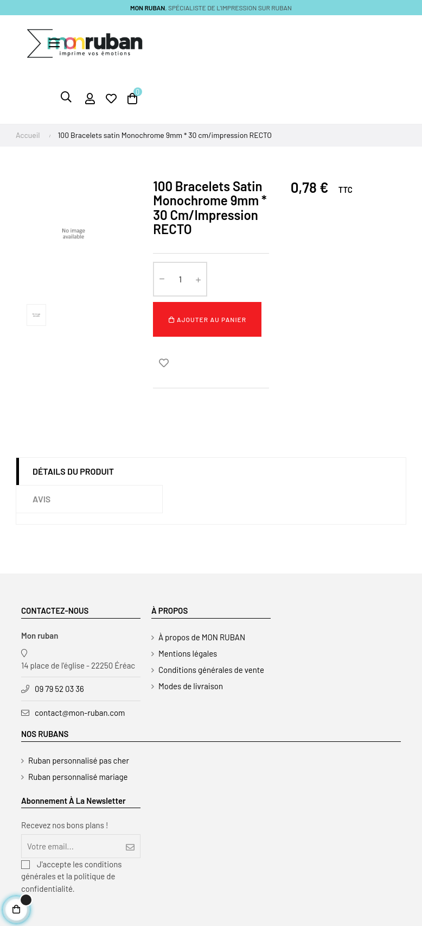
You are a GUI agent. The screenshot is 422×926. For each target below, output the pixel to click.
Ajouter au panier (207, 319)
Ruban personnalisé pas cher (78, 760)
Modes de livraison (190, 686)
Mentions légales (187, 653)
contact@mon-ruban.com (80, 712)
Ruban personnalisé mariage (78, 777)
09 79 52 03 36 (59, 689)
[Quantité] (180, 279)
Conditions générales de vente (211, 670)
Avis (41, 499)
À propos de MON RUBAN (201, 637)
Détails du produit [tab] (73, 471)
